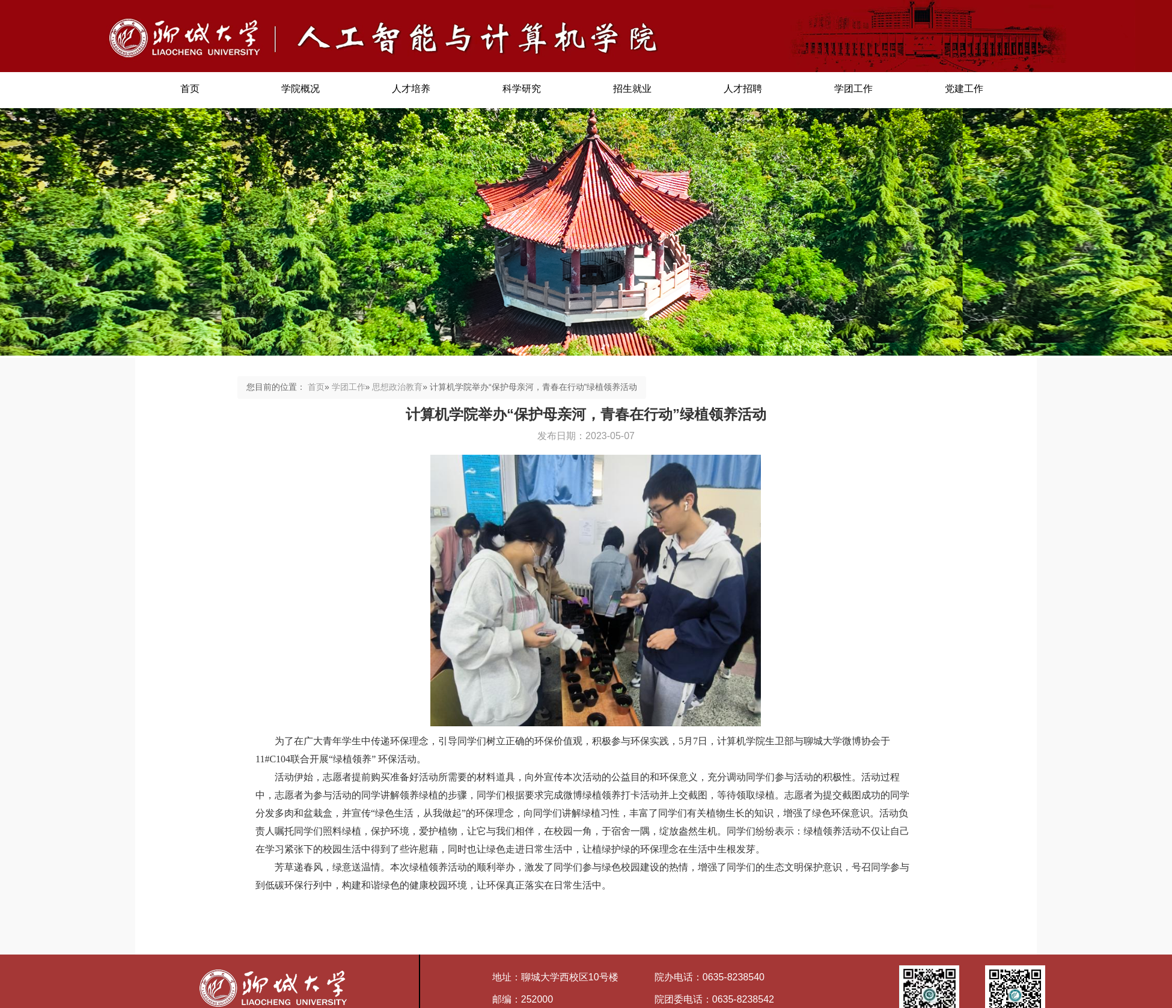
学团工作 (853, 88)
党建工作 (964, 88)
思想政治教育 (397, 387)
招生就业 (632, 88)
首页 (190, 88)
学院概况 (300, 88)
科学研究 (521, 88)
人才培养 (411, 88)
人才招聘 (743, 88)
